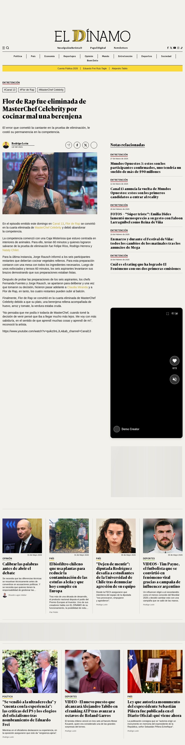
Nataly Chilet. (10, 250)
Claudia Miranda (77, 287)
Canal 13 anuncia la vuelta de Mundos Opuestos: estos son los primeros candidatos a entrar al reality (140, 192)
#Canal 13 (9, 89)
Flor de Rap (72, 223)
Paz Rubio (53, 612)
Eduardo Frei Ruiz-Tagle (95, 68)
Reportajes (70, 56)
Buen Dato (92, 60)
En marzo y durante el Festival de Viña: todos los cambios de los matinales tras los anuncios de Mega (145, 243)
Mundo (105, 56)
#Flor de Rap (27, 89)
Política (18, 56)
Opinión (89, 56)
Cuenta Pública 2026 (67, 68)
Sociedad (166, 56)
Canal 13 (58, 223)
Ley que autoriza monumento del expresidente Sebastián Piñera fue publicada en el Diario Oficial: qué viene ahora (154, 708)
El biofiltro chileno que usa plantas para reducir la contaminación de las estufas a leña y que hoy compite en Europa (68, 577)
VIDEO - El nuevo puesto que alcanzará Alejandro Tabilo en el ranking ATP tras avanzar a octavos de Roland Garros (91, 708)
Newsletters (121, 47)
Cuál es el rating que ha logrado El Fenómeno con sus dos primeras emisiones (145, 266)
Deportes (146, 56)
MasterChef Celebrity (48, 227)
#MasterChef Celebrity (51, 89)
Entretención (125, 56)
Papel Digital (98, 47)
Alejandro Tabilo (119, 68)
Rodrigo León (20, 143)
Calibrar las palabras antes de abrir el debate (20, 568)
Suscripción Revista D (69, 47)
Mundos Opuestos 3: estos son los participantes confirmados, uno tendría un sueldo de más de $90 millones (145, 167)
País (33, 56)
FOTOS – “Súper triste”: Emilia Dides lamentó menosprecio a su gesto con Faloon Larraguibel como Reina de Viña (146, 218)
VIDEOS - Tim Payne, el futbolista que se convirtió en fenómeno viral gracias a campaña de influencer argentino (162, 575)
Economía (49, 56)
